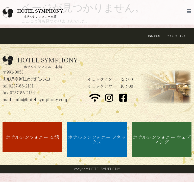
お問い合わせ (130, 35)
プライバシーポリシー (168, 35)
